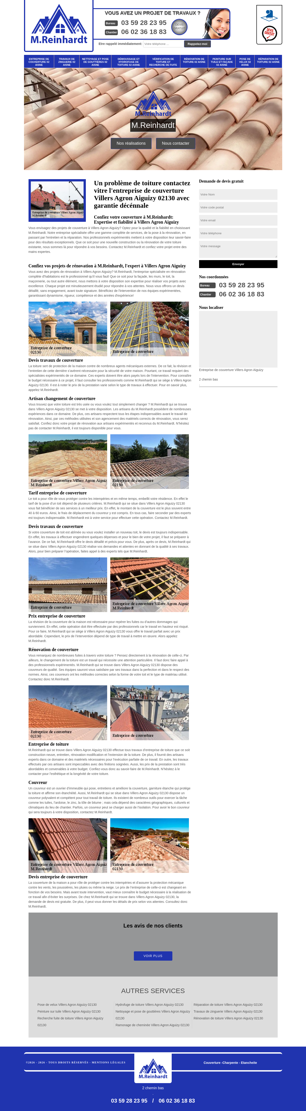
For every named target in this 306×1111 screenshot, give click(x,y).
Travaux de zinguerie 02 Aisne (66, 62)
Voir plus (153, 956)
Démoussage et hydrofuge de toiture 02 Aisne (128, 62)
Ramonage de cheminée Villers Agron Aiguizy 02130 (152, 1025)
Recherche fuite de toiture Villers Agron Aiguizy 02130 (71, 1021)
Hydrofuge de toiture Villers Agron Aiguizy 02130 (149, 1004)
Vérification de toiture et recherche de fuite (163, 62)
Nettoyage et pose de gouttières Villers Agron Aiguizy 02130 (153, 1015)
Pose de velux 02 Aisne (245, 62)
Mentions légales (108, 1062)
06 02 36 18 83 (143, 31)
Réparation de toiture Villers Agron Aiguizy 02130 (228, 1004)
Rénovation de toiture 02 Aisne (194, 60)
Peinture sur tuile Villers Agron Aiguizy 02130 (69, 1011)
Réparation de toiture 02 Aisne (268, 60)
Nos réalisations (131, 143)
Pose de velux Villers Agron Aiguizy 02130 (67, 1004)
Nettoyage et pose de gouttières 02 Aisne (95, 62)
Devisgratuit (179, 26)
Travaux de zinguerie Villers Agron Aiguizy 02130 (228, 1011)
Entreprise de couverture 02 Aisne (39, 62)
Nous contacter (175, 143)
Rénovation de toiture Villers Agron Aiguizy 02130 (228, 1018)
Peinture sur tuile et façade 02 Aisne (222, 62)
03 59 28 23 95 (143, 22)
